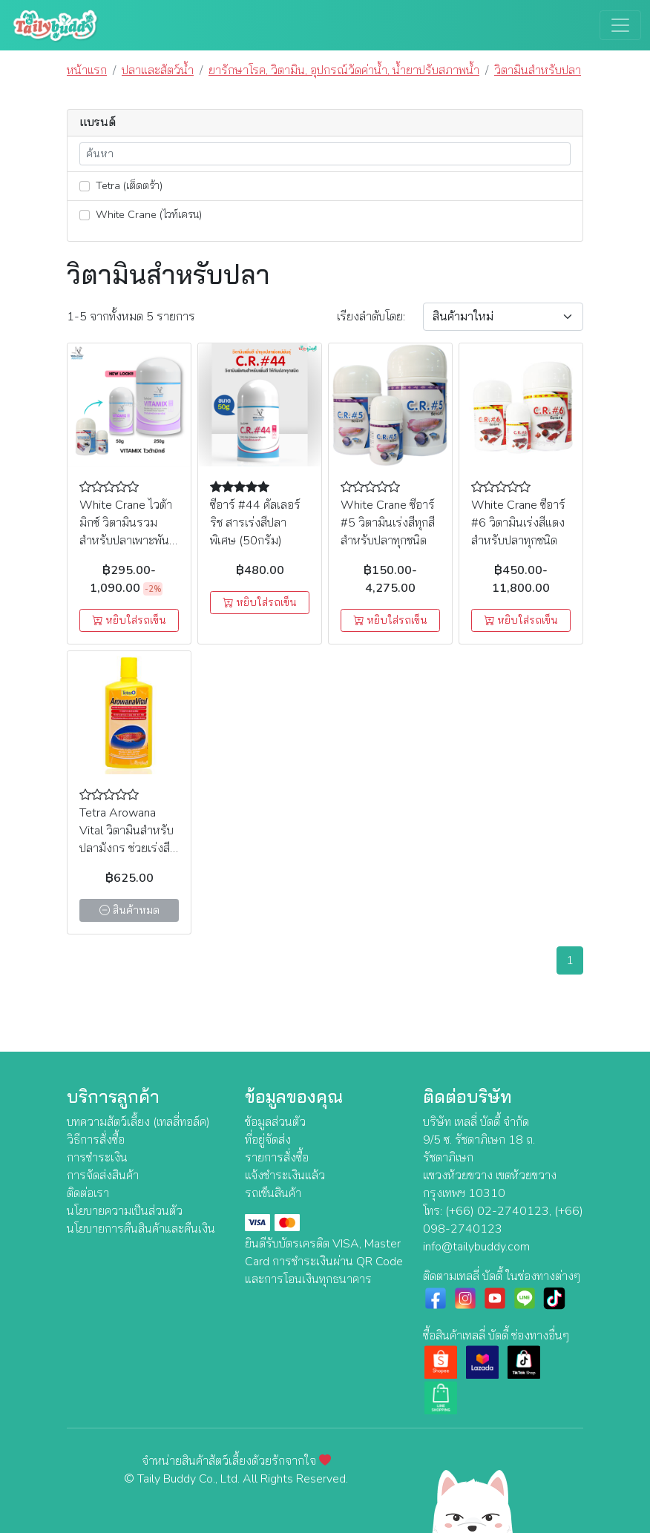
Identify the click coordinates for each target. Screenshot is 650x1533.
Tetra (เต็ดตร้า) (120, 185)
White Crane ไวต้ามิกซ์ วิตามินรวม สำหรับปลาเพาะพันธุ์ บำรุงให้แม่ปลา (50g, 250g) (127, 540)
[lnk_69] (84, 215)
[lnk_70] (84, 186)
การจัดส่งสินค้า (103, 1175)
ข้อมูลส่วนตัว (275, 1122)
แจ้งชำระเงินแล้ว (285, 1175)
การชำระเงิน (97, 1158)
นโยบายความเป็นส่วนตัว (125, 1211)
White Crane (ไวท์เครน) (140, 214)
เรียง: (371, 317)
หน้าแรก (87, 70)
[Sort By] (503, 317)
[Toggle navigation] (620, 25)
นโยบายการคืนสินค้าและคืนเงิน (141, 1229)
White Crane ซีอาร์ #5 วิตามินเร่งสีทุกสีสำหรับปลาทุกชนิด (388, 523)
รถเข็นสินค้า (273, 1193)
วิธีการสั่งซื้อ (96, 1140)
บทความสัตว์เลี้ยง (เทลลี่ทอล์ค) (138, 1122)
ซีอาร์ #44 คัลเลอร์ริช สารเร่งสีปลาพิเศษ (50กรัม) (255, 523)
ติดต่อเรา (88, 1193)
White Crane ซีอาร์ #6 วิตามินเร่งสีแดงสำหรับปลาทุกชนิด (518, 523)
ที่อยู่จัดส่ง (268, 1140)
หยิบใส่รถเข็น (129, 620)
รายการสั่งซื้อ (277, 1158)
